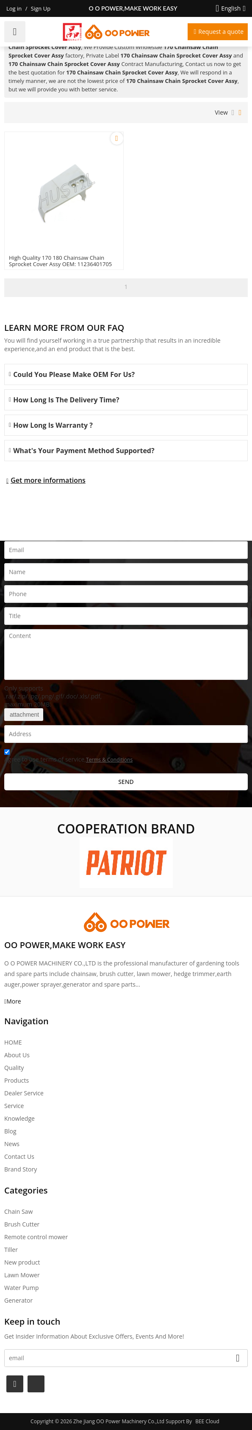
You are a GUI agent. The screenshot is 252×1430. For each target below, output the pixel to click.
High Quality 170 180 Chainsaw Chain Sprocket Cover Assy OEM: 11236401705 (60, 261)
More (13, 1001)
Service (14, 1106)
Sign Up (40, 8)
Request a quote (221, 32)
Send (126, 782)
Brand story (20, 1169)
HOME (13, 1042)
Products (16, 1080)
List (233, 112)
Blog (10, 1131)
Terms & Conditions (109, 759)
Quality (14, 1068)
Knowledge (19, 1118)
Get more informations (48, 480)
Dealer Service (24, 1093)
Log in (14, 8)
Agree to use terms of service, (68, 757)
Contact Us (19, 1156)
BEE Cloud (207, 1421)
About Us (17, 1055)
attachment (23, 714)
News (11, 1144)
